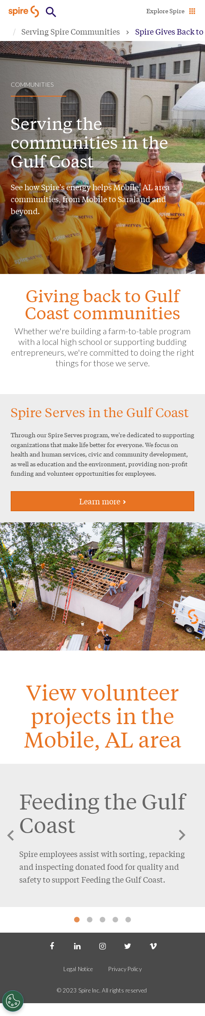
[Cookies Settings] (13, 1001)
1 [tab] (77, 920)
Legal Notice (78, 969)
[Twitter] (128, 945)
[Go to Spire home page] (25, 11)
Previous (10, 835)
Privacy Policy (125, 969)
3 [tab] (102, 920)
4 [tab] (115, 920)
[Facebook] (51, 945)
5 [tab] (128, 920)
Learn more (102, 501)
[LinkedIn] (77, 945)
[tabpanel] (102, 835)
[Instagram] (102, 945)
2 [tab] (90, 920)
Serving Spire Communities (70, 31)
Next (182, 835)
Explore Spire (165, 10)
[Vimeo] (153, 945)
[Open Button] (51, 12)
